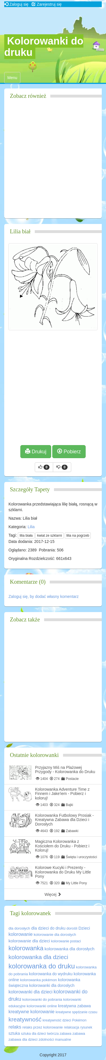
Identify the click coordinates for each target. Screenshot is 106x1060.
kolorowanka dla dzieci (38, 957)
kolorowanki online (42, 1006)
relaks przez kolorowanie (42, 1027)
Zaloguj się (16, 4)
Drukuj (35, 451)
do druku (57, 928)
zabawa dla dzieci (23, 1039)
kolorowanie (20, 934)
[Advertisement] (53, 161)
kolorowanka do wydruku (51, 974)
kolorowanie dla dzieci (29, 940)
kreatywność (25, 1019)
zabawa (78, 1033)
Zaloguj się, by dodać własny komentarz (43, 596)
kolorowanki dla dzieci (30, 991)
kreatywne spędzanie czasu (76, 1012)
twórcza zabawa (59, 1034)
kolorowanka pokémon (38, 980)
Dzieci (84, 928)
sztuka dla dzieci (33, 1034)
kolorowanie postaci (66, 941)
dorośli (71, 928)
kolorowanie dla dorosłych (55, 934)
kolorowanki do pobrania (42, 999)
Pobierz (69, 451)
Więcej (53, 894)
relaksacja (71, 1027)
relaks (14, 1027)
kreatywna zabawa (74, 1006)
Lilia (31, 526)
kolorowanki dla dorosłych (51, 985)
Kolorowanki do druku (43, 46)
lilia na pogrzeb (77, 536)
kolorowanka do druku (41, 966)
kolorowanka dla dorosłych (69, 948)
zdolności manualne (55, 1039)
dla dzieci (40, 928)
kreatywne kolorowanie (31, 1011)
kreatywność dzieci (57, 1020)
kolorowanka (26, 948)
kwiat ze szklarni (49, 536)
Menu (13, 79)
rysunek (86, 1027)
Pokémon (79, 1020)
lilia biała (26, 536)
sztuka (14, 1033)
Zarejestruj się (47, 4)
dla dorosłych (19, 928)
